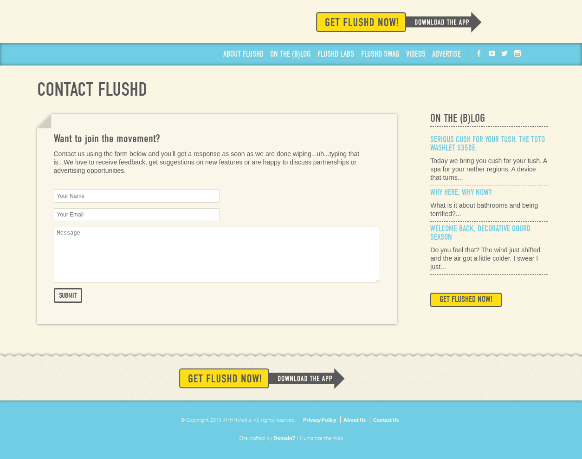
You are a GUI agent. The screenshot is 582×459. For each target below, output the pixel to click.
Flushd (101, 28)
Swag (380, 54)
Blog (290, 54)
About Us (354, 419)
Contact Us (386, 419)
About (243, 54)
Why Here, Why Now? (460, 192)
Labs (335, 54)
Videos (416, 54)
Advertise (446, 54)
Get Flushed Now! (466, 299)
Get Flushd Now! (399, 22)
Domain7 (284, 437)
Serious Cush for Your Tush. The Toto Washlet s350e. (487, 144)
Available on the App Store (510, 22)
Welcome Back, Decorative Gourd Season (480, 233)
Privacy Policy (319, 419)
